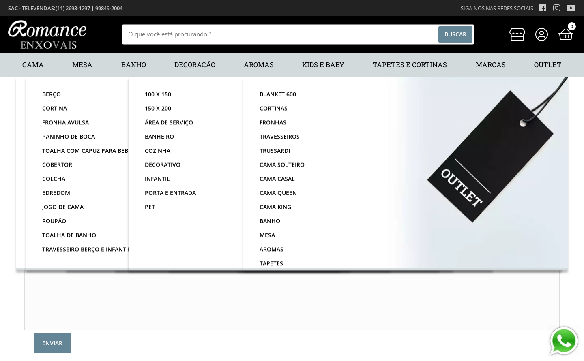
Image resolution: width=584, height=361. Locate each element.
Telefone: (48, 181)
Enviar (52, 343)
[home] (47, 34)
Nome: (52, 146)
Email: (52, 164)
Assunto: (49, 199)
